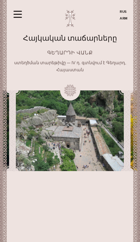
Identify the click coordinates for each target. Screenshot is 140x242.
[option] (70, 130)
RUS (123, 11)
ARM (124, 18)
